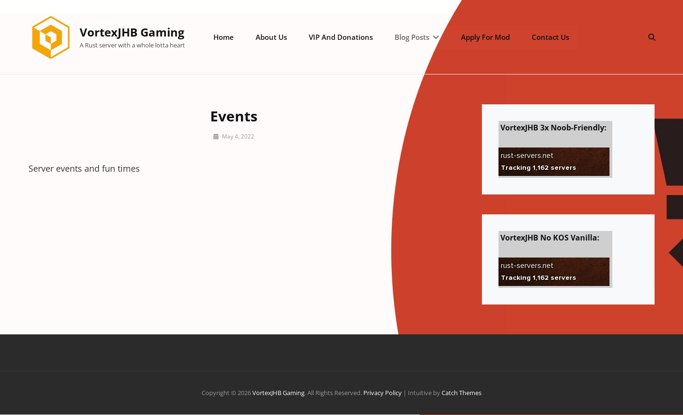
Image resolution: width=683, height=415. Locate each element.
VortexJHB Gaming (132, 32)
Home (224, 37)
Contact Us (548, 37)
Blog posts (411, 37)
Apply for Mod (484, 37)
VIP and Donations (340, 37)
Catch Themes (461, 393)
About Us (271, 37)
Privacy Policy (382, 393)
